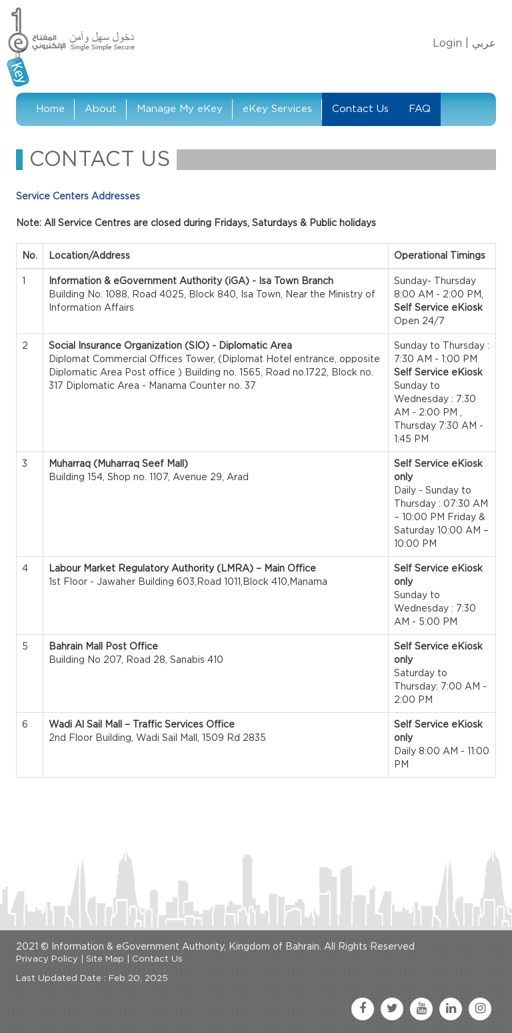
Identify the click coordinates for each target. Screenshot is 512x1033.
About (101, 109)
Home (50, 109)
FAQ (420, 109)
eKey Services (277, 109)
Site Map (105, 959)
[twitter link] (392, 1009)
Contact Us (360, 109)
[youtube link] (421, 1009)
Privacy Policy (47, 959)
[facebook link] (362, 1009)
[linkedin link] (450, 1009)
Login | (451, 43)
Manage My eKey (180, 109)
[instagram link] (480, 1009)
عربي (484, 43)
